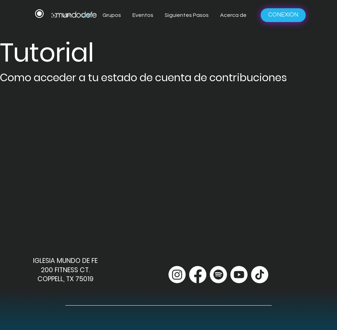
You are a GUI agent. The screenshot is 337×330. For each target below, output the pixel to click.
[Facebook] (197, 274)
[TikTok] (259, 274)
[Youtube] (239, 274)
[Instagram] (177, 274)
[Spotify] (218, 274)
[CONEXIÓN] (283, 15)
